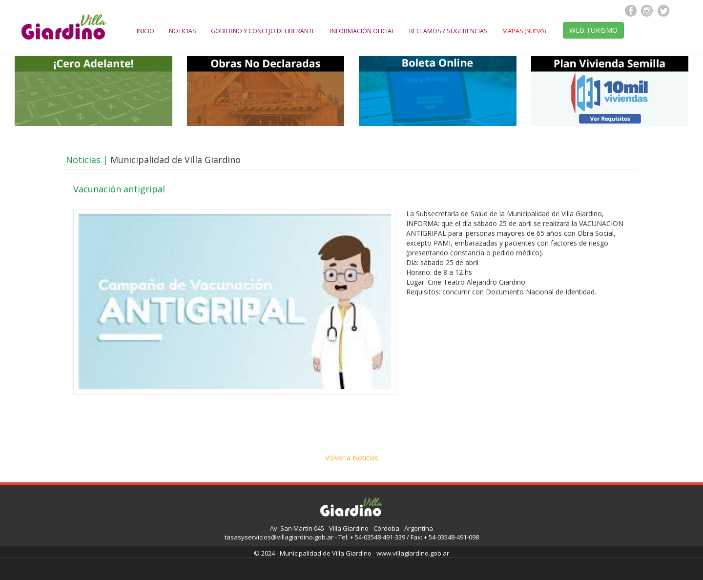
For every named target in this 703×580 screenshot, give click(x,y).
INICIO (145, 31)
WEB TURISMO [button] (593, 30)
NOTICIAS (182, 31)
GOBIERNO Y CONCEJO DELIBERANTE (263, 31)
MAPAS (524, 31)
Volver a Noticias (351, 457)
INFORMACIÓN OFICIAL (362, 31)
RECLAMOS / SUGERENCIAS (448, 31)
